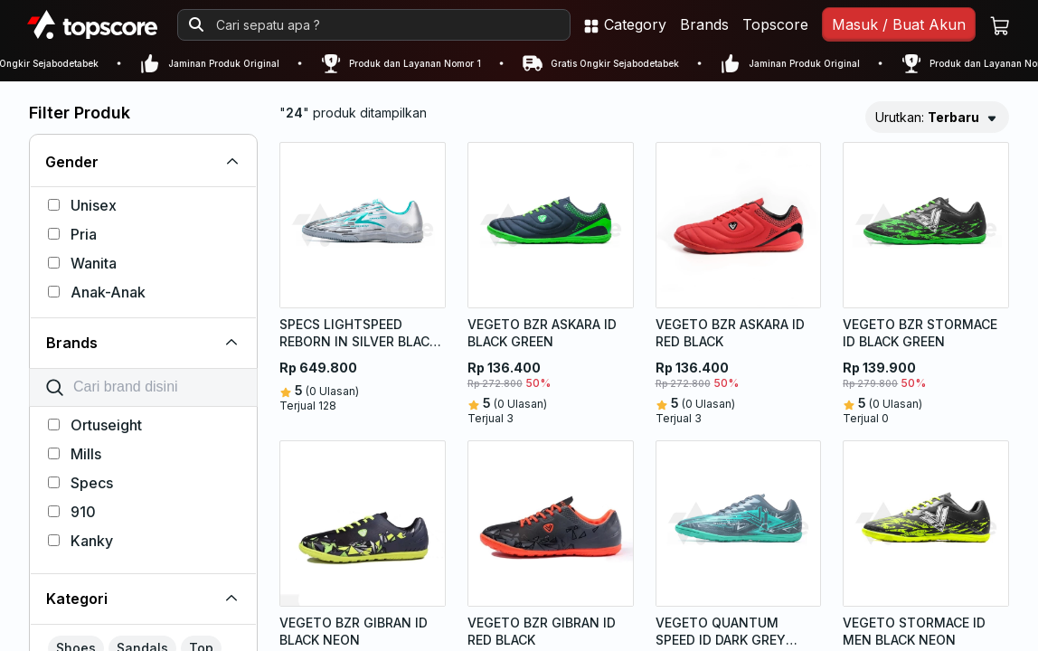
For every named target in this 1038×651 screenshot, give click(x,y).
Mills (74, 454)
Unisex (82, 205)
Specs (80, 483)
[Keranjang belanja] (1000, 25)
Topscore (775, 24)
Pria (72, 234)
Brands (704, 24)
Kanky (80, 541)
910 (72, 512)
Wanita (82, 263)
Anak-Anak (97, 292)
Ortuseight (95, 425)
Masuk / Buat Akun (899, 24)
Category (624, 24)
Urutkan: (927, 117)
